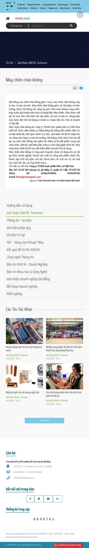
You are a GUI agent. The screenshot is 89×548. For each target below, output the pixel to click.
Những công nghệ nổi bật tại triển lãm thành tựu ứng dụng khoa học (64, 348)
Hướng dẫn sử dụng (19, 205)
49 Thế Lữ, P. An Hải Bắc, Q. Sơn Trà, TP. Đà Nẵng (29, 466)
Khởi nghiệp (14, 294)
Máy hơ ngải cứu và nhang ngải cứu (22, 392)
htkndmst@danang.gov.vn (21, 478)
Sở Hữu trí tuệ (16, 235)
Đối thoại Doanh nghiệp (22, 286)
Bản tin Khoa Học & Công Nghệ (27, 272)
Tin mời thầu (77, 8)
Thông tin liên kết (34, 4)
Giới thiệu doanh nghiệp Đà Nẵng (28, 279)
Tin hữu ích (21, 4)
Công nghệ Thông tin (20, 257)
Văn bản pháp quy (19, 228)
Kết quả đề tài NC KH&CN (23, 250)
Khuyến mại (53, 8)
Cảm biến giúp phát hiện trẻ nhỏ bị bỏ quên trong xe (63, 394)
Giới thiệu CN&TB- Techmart (32, 62)
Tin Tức (9, 62)
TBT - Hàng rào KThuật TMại (25, 242)
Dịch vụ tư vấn (65, 8)
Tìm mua (43, 8)
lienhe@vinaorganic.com (28, 177)
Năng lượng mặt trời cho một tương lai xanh (24, 348)
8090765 (44, 519)
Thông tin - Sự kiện (19, 220)
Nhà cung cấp (63, 4)
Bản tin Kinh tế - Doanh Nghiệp (27, 264)
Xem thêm (44, 420)
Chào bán (33, 8)
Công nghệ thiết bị (49, 4)
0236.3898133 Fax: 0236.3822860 (24, 472)
